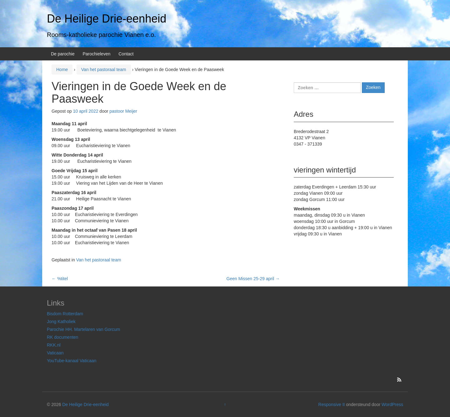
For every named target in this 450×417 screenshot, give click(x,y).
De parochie (63, 53)
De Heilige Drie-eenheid (106, 18)
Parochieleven (97, 53)
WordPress (392, 404)
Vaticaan (55, 352)
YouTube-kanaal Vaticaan (71, 360)
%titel (60, 278)
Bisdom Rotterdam (65, 313)
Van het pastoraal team (103, 69)
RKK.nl (54, 345)
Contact (125, 53)
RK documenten (62, 337)
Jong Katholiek (61, 321)
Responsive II (331, 404)
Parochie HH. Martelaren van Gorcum (83, 329)
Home (62, 69)
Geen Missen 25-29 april (253, 278)
